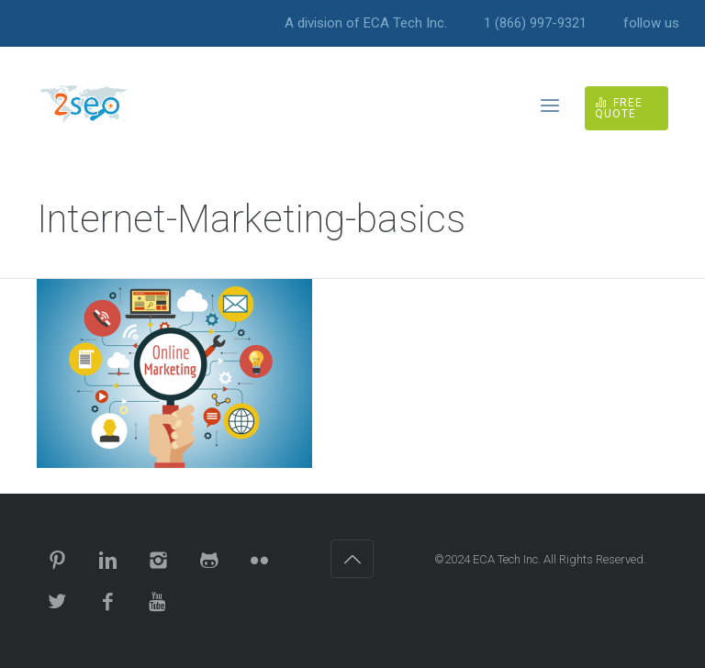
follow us (651, 23)
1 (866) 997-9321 (535, 23)
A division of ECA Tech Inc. (366, 23)
